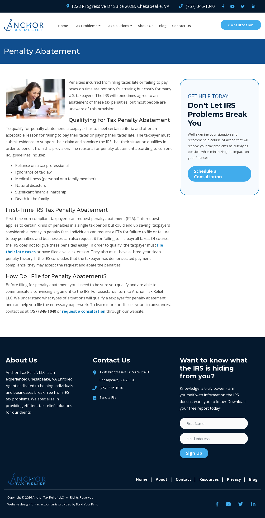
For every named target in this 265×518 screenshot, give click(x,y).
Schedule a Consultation (208, 173)
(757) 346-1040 (197, 6)
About (161, 479)
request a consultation (83, 311)
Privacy (234, 479)
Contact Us (181, 25)
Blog (162, 25)
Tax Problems (85, 25)
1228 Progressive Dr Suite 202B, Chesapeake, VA (117, 6)
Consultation (241, 25)
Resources (209, 479)
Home (63, 25)
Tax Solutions (117, 25)
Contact (183, 479)
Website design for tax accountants (32, 504)
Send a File (107, 397)
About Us (145, 25)
